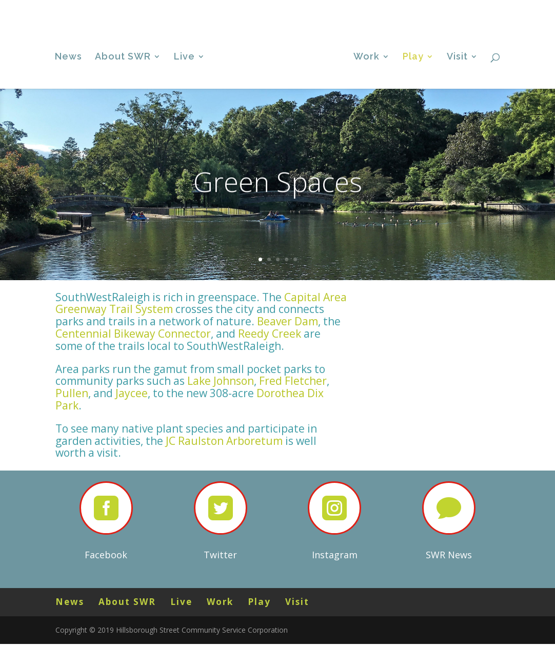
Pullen (71, 393)
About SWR (357, 8)
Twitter (220, 555)
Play (456, 8)
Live (394, 8)
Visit (484, 8)
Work (425, 8)
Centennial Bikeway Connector (133, 333)
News (327, 8)
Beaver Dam (287, 321)
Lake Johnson (220, 381)
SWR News (449, 555)
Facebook (106, 555)
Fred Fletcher (293, 381)
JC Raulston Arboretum (224, 441)
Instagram (335, 555)
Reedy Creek (269, 333)
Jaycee (131, 393)
